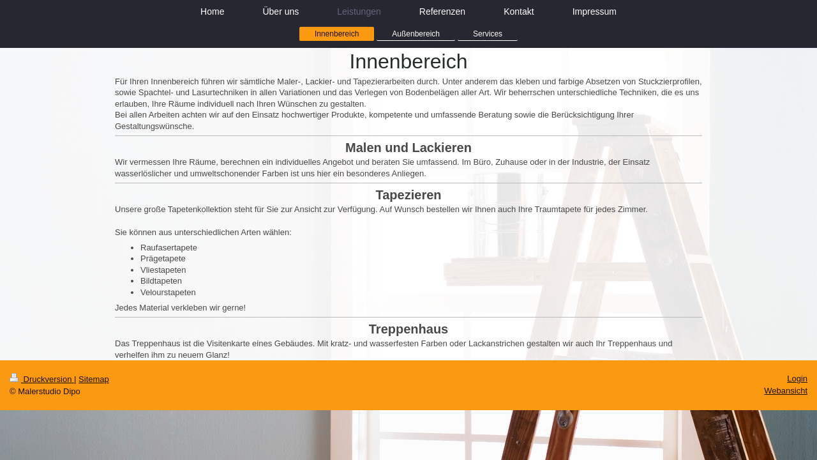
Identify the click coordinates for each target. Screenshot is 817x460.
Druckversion (42, 379)
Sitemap (94, 379)
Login (797, 378)
